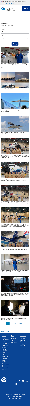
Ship (2, 35)
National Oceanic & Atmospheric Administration (12, 9)
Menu (26, 8)
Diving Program (4, 350)
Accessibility (8, 394)
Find (12, 336)
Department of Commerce (10, 10)
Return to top (5, 331)
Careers (13, 338)
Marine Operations (5, 342)
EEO (23, 394)
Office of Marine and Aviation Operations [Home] (12, 7)
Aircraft (3, 29)
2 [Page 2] (11, 323)
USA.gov (18, 398)
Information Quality (17, 396)
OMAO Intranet (22, 344)
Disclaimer (17, 394)
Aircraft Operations (5, 338)
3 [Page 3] (15, 323)
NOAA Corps (4, 353)
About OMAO (4, 361)
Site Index (14, 342)
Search (3, 17)
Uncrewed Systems (5, 346)
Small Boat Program (5, 357)
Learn (4, 336)
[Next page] (21, 323)
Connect (23, 336)
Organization (4, 23)
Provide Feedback (23, 341)
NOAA (4, 369)
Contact (22, 338)
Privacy (11, 398)
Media (13, 340)
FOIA (8, 396)
